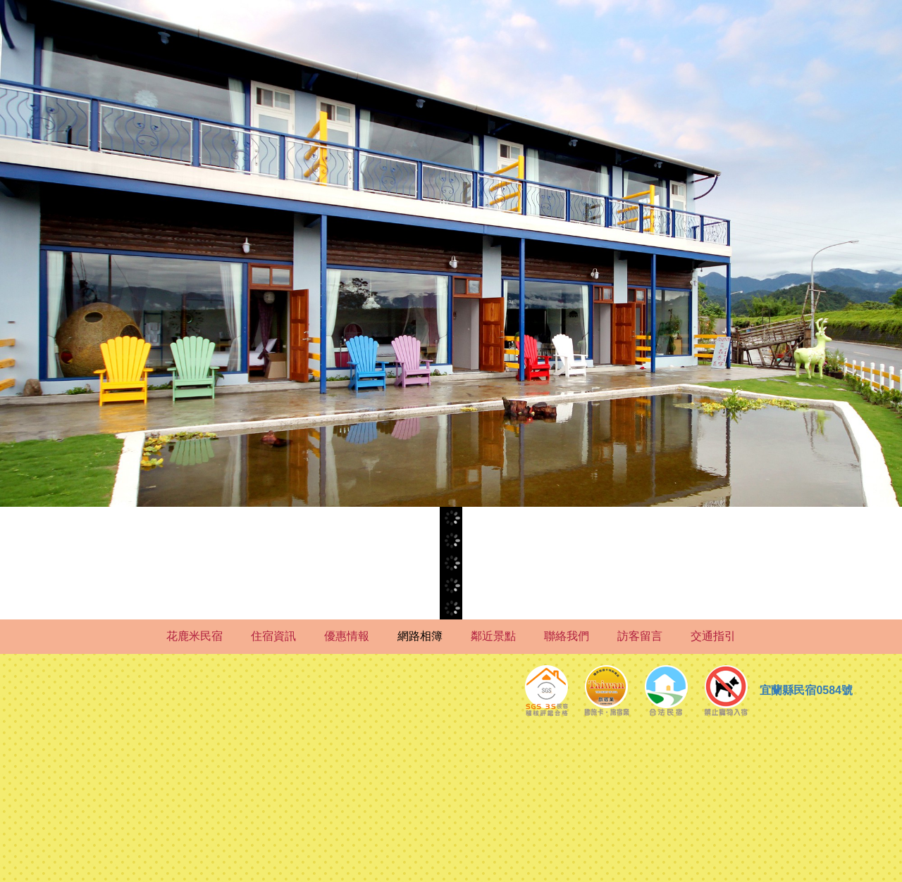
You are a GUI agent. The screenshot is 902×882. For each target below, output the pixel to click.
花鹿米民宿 (194, 636)
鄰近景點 (493, 636)
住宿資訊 (273, 636)
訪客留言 (639, 636)
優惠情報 (346, 636)
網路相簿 (420, 636)
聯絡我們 (566, 636)
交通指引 (713, 636)
